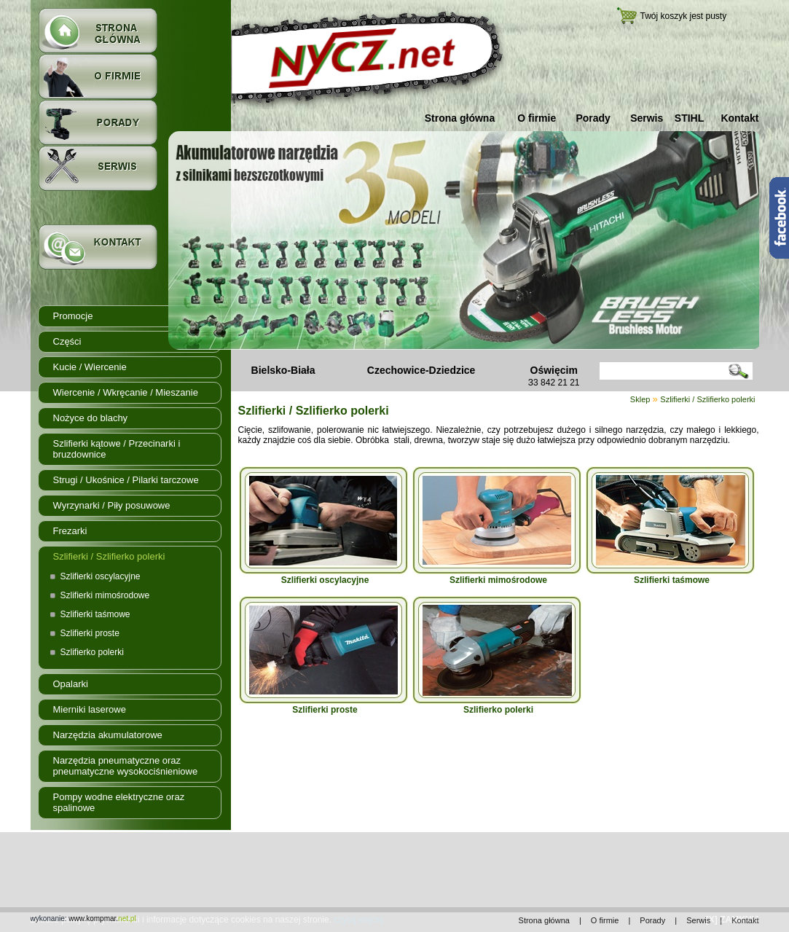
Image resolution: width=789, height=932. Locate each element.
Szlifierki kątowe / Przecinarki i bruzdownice (117, 449)
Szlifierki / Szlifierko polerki (109, 556)
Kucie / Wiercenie (90, 366)
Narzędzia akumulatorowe (107, 734)
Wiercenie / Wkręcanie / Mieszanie (125, 392)
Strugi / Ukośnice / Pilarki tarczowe (126, 479)
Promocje (73, 315)
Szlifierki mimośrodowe (105, 595)
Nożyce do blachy (90, 417)
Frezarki (70, 530)
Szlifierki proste (89, 633)
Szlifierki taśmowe (95, 614)
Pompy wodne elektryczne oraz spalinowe (119, 802)
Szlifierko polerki (92, 652)
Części (67, 341)
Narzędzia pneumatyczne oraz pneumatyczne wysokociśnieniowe (125, 766)
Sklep (640, 399)
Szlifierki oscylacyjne (100, 576)
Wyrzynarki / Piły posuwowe (111, 505)
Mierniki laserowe (89, 709)
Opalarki (70, 683)
